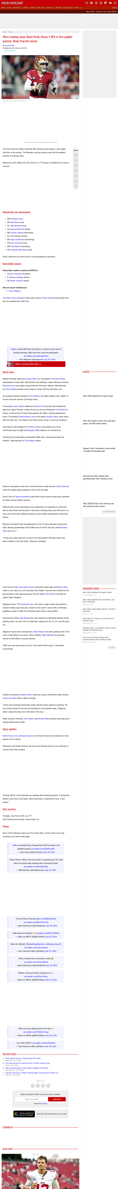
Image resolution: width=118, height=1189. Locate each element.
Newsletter (68, 8)
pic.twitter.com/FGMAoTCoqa (36, 1016)
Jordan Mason (39, 631)
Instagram (48, 1066)
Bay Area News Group (24, 586)
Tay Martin (15, 246)
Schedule (50, 8)
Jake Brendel (15, 226)
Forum (32, 8)
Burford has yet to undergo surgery (17, 735)
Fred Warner (61, 408)
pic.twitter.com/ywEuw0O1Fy (36, 355)
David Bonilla (9, 45)
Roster (58, 8)
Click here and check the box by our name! (52, 1096)
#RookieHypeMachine (35, 934)
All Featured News (109, 511)
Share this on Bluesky (76, 171)
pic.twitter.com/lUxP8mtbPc (44, 1025)
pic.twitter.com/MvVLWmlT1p (36, 917)
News (9, 8)
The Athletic (35, 395)
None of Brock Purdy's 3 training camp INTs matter (23, 1040)
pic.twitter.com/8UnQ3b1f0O (36, 862)
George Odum (52, 415)
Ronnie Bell (43, 718)
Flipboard (105, 3)
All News (112, 647)
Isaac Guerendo (17, 239)
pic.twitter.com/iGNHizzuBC (43, 847)
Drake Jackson (16, 281)
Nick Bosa (14, 222)
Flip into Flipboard (76, 176)
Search (115, 3)
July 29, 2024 (49, 358)
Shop (76, 8)
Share (114, 8)
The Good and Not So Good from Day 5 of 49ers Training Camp (27, 1045)
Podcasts (41, 8)
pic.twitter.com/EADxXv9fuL (36, 962)
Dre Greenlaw (16, 274)
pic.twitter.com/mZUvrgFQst (36, 950)
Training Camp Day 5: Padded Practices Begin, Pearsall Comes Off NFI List (31, 1055)
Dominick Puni (9, 384)
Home (3, 8)
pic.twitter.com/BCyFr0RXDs (47, 925)
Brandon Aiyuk (17, 219)
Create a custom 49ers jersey (28, 363)
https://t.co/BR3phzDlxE (46, 913)
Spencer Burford (17, 229)
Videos (25, 8)
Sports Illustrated (22, 495)
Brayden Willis (34, 429)
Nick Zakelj (11, 388)
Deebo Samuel (62, 485)
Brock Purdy (40, 405)
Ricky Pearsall (48, 298)
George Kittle (30, 378)
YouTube (110, 3)
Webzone (12, 3)
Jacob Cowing (17, 233)
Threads (43, 1066)
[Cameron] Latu (26, 603)
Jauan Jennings (9, 697)
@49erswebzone (9, 50)
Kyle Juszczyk (16, 243)
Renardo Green (25, 694)
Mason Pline (62, 586)
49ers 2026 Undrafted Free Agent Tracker (97, 592)
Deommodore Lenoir (27, 415)
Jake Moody (25, 617)
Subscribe (57, 1081)
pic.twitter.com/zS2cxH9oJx (36, 937)
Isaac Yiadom (19, 405)
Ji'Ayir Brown (50, 593)
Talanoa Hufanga (16, 277)
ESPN (31, 426)
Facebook (38, 1066)
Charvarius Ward (58, 378)
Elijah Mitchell (47, 634)
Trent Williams (15, 291)
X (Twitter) (87, 3)
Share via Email (76, 186)
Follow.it (44, 1085)
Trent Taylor (29, 718)
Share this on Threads (76, 165)
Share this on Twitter (76, 155)
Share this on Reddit (76, 181)
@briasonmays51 (54, 934)
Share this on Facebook (76, 160)
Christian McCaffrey (18, 250)
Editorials (17, 8)
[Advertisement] (59, 21)
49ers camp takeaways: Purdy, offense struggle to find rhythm (26, 1050)
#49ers (14, 348)
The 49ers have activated (13, 298)
